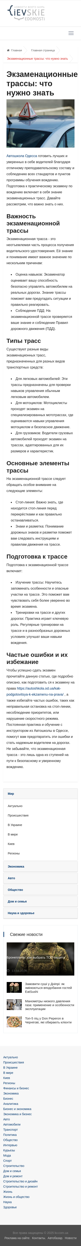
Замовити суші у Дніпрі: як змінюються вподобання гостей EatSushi (48, 987)
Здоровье (10, 1207)
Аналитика (10, 1103)
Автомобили (12, 1124)
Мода (7, 1155)
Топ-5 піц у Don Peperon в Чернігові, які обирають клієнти (48, 1020)
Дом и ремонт (13, 1176)
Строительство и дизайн (20, 1181)
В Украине (15, 825)
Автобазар (55, 1238)
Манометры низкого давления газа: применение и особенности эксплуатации (49, 1005)
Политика (10, 1135)
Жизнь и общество (16, 1197)
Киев (11, 844)
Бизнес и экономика (17, 1109)
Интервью (10, 1145)
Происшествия (18, 815)
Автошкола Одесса (21, 156)
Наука (7, 1202)
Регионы (14, 853)
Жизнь (7, 1191)
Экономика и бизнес (17, 1114)
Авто (6, 1119)
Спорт (7, 1160)
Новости (70, 1238)
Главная (14, 50)
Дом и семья (12, 1171)
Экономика (11, 1093)
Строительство (13, 1166)
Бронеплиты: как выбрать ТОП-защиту (36, 957)
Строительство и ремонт (20, 1186)
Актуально (15, 806)
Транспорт (10, 1129)
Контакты (38, 1238)
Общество (10, 1140)
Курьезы (9, 1150)
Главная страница (43, 50)
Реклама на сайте (17, 1238)
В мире (13, 834)
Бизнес (8, 1098)
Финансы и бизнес (16, 1088)
